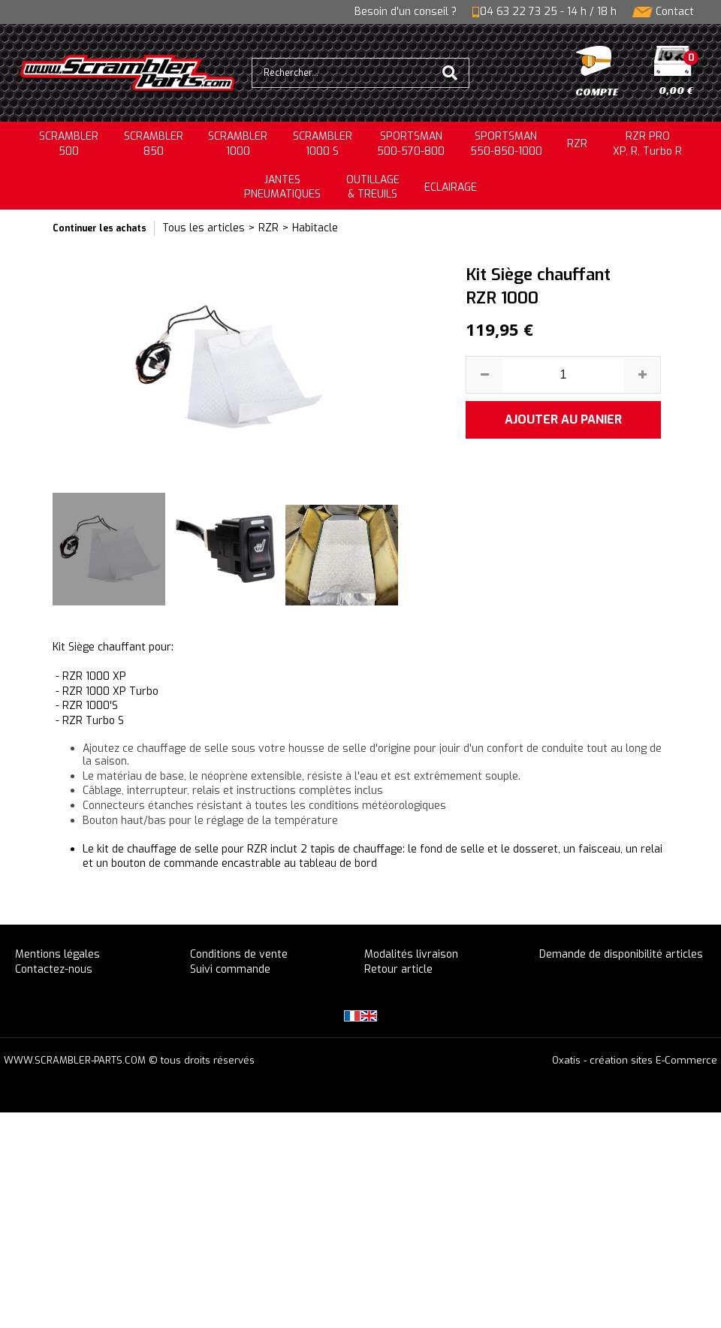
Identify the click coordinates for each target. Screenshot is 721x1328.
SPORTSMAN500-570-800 (411, 143)
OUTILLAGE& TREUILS (373, 187)
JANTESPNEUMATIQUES (282, 187)
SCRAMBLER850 (153, 143)
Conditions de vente (239, 954)
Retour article (398, 969)
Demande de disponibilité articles (621, 954)
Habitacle (315, 228)
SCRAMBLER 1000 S (322, 143)
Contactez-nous (53, 969)
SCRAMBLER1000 (237, 143)
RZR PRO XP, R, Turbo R (647, 143)
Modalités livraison (411, 954)
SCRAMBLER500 (68, 143)
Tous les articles (203, 228)
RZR (577, 144)
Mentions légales (57, 954)
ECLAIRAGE (450, 187)
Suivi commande (230, 969)
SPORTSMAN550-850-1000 (506, 143)
